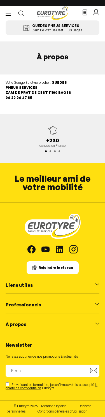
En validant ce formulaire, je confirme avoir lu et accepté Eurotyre (51, 386)
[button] (10, 13)
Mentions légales (53, 406)
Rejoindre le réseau (56, 267)
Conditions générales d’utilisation (62, 411)
